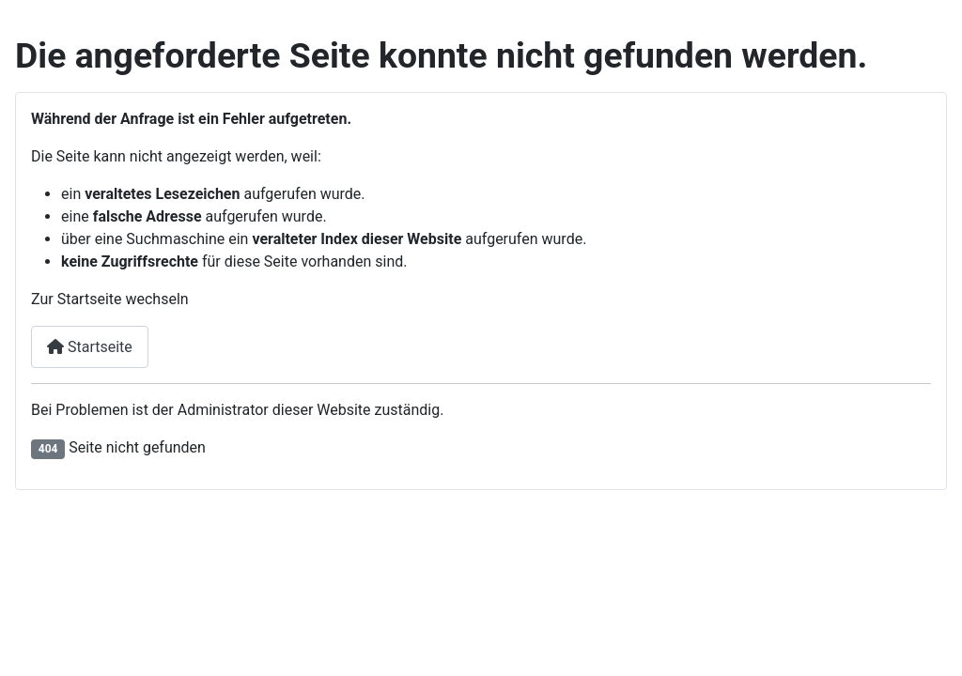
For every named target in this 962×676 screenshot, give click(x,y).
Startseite (89, 347)
